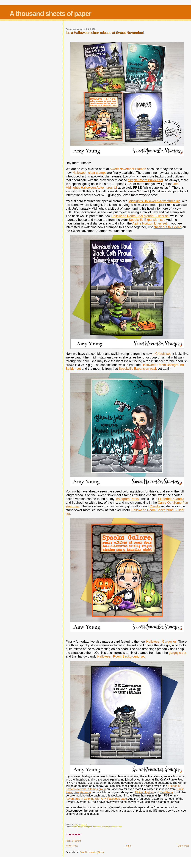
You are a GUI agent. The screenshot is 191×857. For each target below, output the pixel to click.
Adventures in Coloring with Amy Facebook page (96, 798)
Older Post (183, 845)
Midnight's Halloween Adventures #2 (154, 201)
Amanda (85, 792)
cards (74, 827)
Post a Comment (73, 841)
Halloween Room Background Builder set (140, 216)
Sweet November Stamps (128, 169)
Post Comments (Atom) (92, 852)
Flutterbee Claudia (171, 499)
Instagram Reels (127, 499)
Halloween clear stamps (89, 172)
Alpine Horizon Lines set (149, 223)
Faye (69, 792)
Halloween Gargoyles (161, 641)
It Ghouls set (162, 353)
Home (128, 845)
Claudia (155, 506)
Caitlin (180, 789)
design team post (85, 827)
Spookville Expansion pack (138, 368)
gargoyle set (177, 653)
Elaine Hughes (144, 792)
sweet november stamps (112, 827)
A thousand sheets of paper (50, 13)
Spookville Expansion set (146, 219)
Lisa (76, 792)
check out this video (168, 227)
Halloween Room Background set (121, 656)
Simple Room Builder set (145, 180)
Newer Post (71, 845)
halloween (97, 827)
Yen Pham (166, 792)
